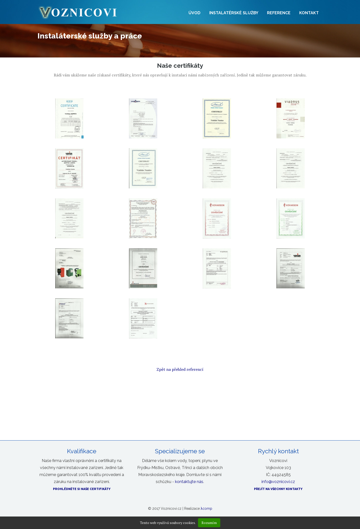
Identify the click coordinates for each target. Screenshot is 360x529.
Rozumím (209, 522)
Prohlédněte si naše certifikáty (81, 489)
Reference (278, 12)
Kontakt (309, 12)
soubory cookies (182, 522)
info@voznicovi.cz (278, 481)
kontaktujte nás (189, 481)
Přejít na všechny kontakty (278, 489)
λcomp (206, 509)
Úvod (194, 12)
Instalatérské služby (233, 12)
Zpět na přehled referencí (180, 369)
